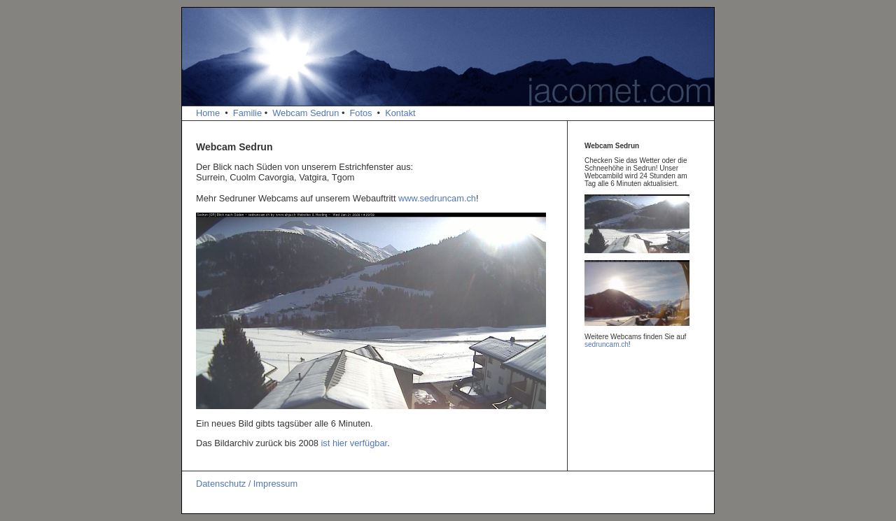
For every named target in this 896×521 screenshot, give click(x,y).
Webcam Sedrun (305, 113)
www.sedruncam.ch (437, 198)
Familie (247, 113)
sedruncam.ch (606, 344)
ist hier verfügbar (354, 443)
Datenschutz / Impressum (247, 483)
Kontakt (400, 113)
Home (208, 113)
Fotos (360, 113)
